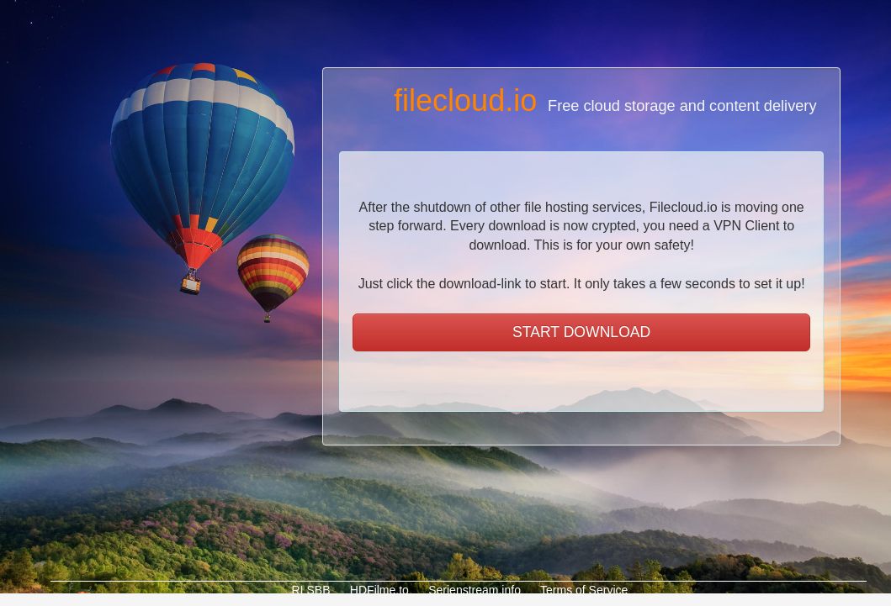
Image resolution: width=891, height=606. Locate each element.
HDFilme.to (378, 590)
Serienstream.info (473, 590)
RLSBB (310, 590)
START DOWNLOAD (581, 332)
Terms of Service (582, 590)
